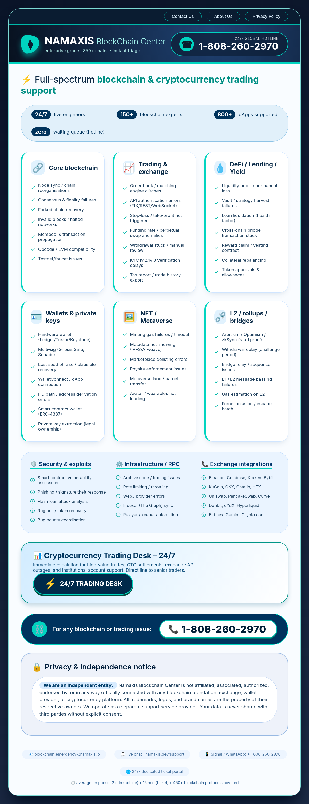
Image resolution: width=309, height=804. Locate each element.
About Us (223, 16)
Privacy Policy (266, 16)
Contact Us (183, 16)
